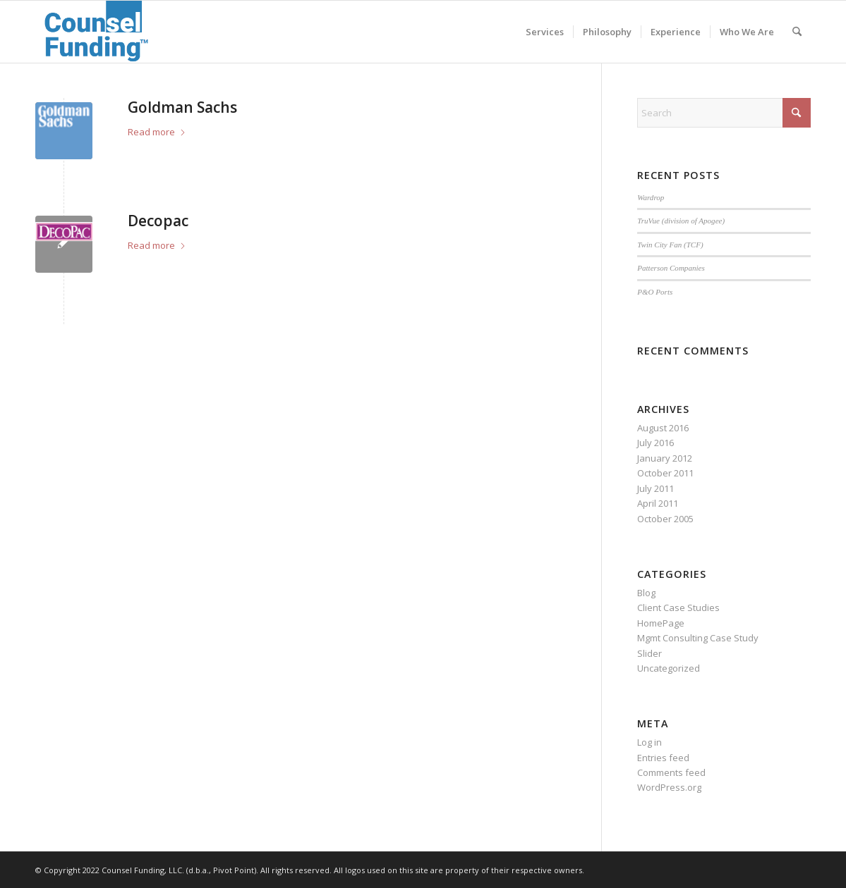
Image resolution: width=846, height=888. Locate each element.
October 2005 (665, 518)
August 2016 (663, 427)
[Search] (797, 32)
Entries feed (663, 757)
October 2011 (665, 473)
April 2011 (657, 503)
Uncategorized (668, 668)
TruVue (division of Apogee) (681, 220)
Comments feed (671, 772)
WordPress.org (669, 787)
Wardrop (650, 197)
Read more (157, 131)
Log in (649, 742)
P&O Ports (654, 292)
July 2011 (655, 488)
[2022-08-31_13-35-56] (97, 32)
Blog (646, 592)
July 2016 (655, 442)
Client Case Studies (678, 607)
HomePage (660, 623)
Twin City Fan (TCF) (670, 244)
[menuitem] (544, 32)
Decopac (158, 220)
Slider (649, 653)
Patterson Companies (670, 268)
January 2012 (664, 458)
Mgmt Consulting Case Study (698, 637)
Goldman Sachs (182, 107)
